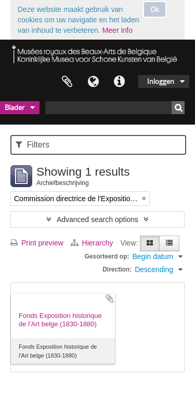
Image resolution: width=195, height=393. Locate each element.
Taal (93, 82)
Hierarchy (93, 243)
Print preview (36, 243)
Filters (32, 144)
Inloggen (160, 81)
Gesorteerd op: (106, 256)
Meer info (117, 30)
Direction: (117, 269)
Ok (154, 9)
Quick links (119, 82)
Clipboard (67, 82)
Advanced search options (97, 219)
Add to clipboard (110, 298)
